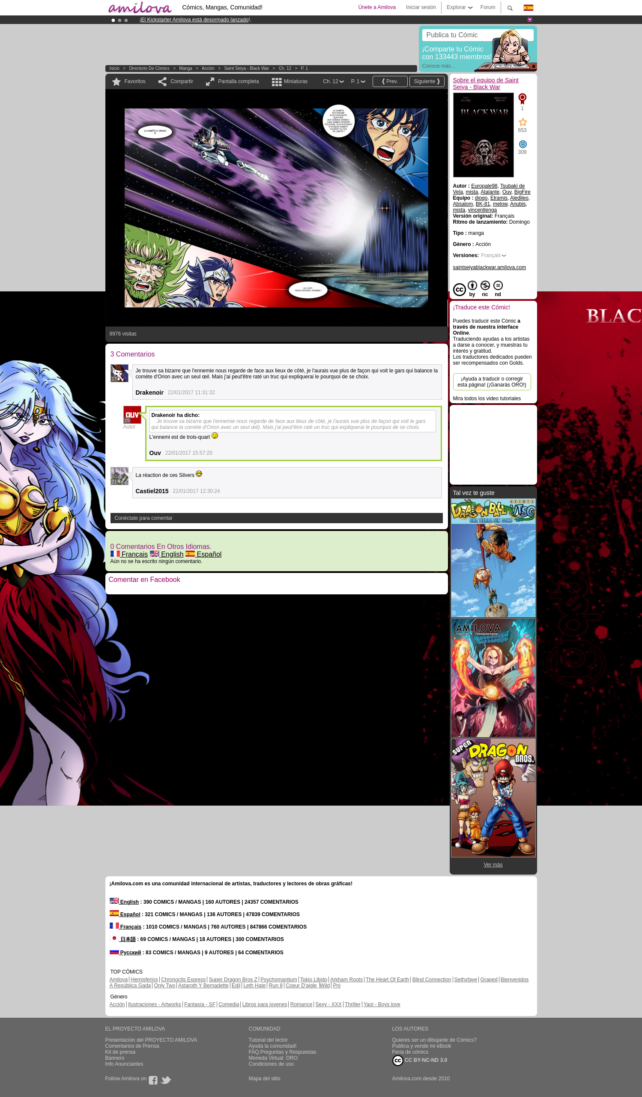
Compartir (181, 81)
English (167, 554)
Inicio (114, 68)
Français (129, 554)
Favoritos (135, 81)
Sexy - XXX (328, 1004)
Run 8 (276, 986)
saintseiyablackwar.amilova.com (489, 267)
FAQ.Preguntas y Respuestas (283, 1052)
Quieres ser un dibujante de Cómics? (434, 1040)
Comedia (228, 1004)
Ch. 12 (285, 68)
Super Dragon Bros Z (233, 980)
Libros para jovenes (264, 1004)
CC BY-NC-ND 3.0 (420, 1060)
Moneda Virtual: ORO (273, 1058)
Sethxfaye (465, 980)
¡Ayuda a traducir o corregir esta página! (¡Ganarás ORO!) (491, 382)
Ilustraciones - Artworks (154, 1004)
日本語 (123, 939)
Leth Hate (254, 986)
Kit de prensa (120, 1052)
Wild (325, 986)
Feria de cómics (410, 1052)
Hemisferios (144, 980)
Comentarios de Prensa (132, 1046)
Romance (301, 1004)
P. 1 (304, 68)
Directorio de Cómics (149, 68)
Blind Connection (431, 980)
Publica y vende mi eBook (421, 1046)
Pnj (336, 986)
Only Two (165, 986)
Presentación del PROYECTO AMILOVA (151, 1040)
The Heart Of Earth (387, 980)
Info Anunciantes (124, 1064)
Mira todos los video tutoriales (487, 399)
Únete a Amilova (377, 7)
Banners (115, 1058)
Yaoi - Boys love (382, 1004)
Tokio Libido (313, 980)
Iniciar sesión (421, 7)
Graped (489, 980)
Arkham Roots (346, 980)
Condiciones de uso (271, 1064)
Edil (236, 986)
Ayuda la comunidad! (273, 1046)
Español (203, 554)
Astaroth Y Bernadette (203, 986)
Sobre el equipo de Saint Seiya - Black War (486, 83)
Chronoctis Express (183, 980)
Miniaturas (296, 81)
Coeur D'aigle (302, 986)
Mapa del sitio (265, 1079)
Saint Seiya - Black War (246, 68)
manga (185, 68)
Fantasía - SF (199, 1004)
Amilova (119, 980)
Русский (125, 953)
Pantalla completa (238, 81)
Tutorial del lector (268, 1040)
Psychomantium (278, 980)
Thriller (353, 1004)
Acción (208, 68)
